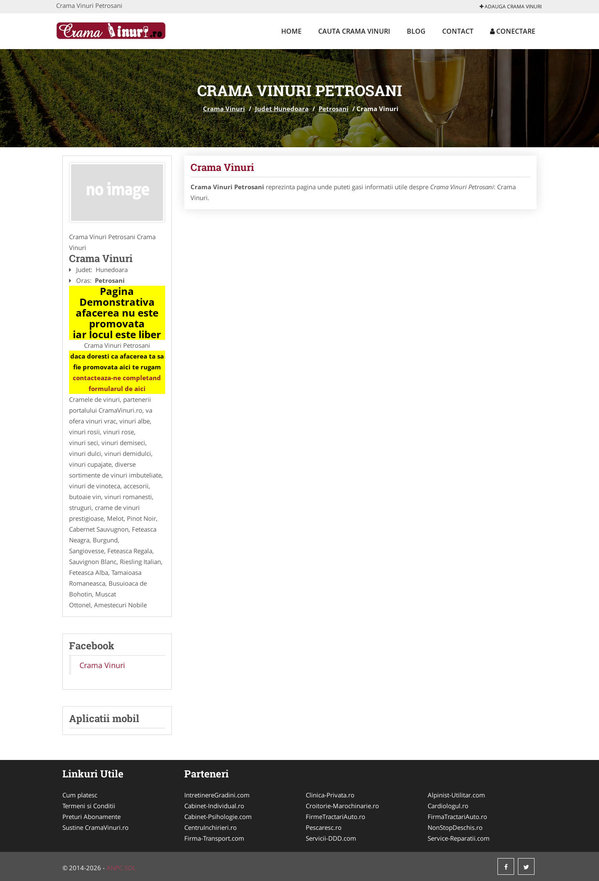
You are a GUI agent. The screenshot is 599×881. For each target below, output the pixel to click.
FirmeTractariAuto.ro (335, 816)
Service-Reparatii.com (459, 838)
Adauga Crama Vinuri (511, 6)
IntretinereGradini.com (217, 795)
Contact (457, 31)
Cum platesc (79, 795)
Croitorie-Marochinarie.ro (342, 806)
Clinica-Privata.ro (330, 795)
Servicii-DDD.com (331, 838)
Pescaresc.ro (324, 827)
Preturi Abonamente (91, 816)
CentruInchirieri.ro (210, 827)
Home (291, 31)
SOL (130, 868)
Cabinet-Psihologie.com (218, 816)
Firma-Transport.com (214, 838)
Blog (416, 31)
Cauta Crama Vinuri (354, 31)
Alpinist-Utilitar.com (456, 795)
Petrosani (334, 108)
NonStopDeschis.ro (455, 827)
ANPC (114, 868)
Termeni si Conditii (88, 806)
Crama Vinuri (224, 108)
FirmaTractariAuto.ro (457, 816)
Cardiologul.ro (448, 806)
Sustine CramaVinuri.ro (95, 827)
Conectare (512, 31)
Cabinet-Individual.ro (214, 806)
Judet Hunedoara (282, 108)
